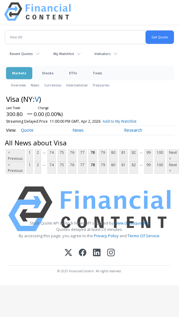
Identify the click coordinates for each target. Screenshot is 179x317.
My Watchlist (63, 53)
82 (134, 152)
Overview (18, 85)
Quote (27, 130)
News (35, 85)
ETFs (73, 73)
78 (93, 152)
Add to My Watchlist (128, 121)
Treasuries (101, 85)
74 (52, 152)
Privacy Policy (106, 235)
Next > (173, 155)
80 (113, 152)
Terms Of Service (143, 235)
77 (82, 152)
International (77, 85)
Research (133, 130)
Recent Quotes (21, 53)
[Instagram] (111, 253)
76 (72, 152)
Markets (19, 73)
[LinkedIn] (97, 253)
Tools (97, 73)
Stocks (47, 73)
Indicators (102, 53)
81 (123, 152)
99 (148, 152)
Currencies (53, 85)
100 (160, 152)
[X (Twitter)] (68, 253)
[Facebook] (82, 253)
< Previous (15, 155)
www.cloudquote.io (131, 223)
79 (103, 152)
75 (62, 152)
